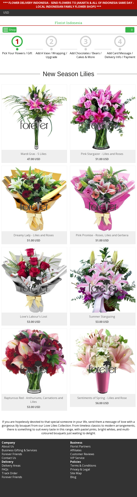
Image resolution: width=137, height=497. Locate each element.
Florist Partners (80, 446)
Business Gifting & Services (19, 450)
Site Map (76, 473)
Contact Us (9, 458)
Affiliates (76, 450)
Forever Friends (12, 454)
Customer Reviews (82, 454)
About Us (8, 446)
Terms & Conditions (83, 465)
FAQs (5, 469)
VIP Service (77, 458)
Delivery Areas (11, 465)
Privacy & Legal (80, 469)
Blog (73, 477)
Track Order (10, 473)
